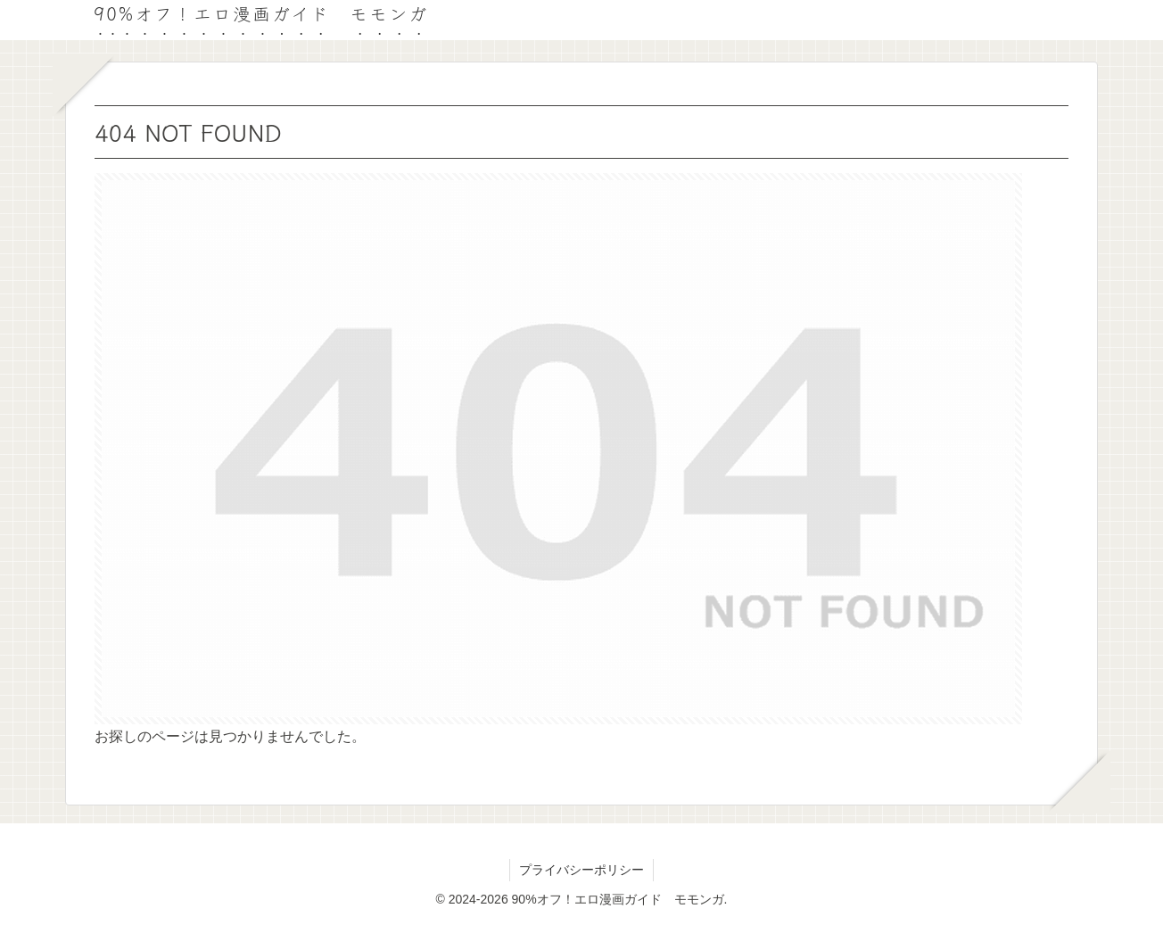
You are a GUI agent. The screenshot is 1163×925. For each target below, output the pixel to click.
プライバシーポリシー (581, 870)
